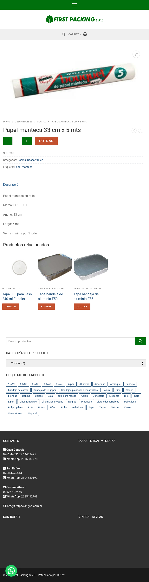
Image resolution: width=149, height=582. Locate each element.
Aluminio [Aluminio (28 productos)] (84, 384)
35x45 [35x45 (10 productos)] (59, 384)
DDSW (61, 575)
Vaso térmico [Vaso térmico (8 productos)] (15, 413)
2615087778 (29, 459)
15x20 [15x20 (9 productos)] (11, 384)
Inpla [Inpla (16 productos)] (136, 395)
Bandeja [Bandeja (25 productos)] (130, 384)
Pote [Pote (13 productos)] (30, 407)
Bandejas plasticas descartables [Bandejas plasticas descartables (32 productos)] (79, 390)
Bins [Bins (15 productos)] (118, 390)
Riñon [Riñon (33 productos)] (53, 407)
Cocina (41, 121)
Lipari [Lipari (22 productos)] (11, 401)
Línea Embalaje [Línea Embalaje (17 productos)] (28, 401)
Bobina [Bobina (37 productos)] (26, 395)
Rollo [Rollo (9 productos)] (64, 407)
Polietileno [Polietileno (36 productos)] (130, 401)
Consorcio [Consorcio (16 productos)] (98, 395)
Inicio (6, 121)
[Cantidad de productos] (17, 141)
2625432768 (29, 496)
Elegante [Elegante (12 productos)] (114, 395)
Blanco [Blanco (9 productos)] (129, 390)
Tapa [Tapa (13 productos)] (91, 407)
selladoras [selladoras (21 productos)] (78, 407)
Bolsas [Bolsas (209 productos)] (39, 395)
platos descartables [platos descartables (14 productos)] (108, 401)
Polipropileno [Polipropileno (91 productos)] (15, 407)
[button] (136, 54)
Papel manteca (23, 166)
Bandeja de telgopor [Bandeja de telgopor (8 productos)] (45, 390)
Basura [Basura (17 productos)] (107, 390)
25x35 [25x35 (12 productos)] (35, 384)
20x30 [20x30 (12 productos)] (23, 384)
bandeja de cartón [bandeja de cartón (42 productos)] (18, 390)
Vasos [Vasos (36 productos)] (127, 407)
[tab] (11, 184)
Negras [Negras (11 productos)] (72, 401)
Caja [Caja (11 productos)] (50, 395)
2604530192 (29, 477)
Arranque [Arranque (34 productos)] (115, 384)
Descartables (23, 121)
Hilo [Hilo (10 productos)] (126, 395)
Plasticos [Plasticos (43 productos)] (86, 401)
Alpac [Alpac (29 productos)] (71, 384)
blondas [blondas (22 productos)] (12, 395)
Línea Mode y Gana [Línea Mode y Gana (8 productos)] (52, 401)
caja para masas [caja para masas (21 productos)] (67, 395)
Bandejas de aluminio (51, 288)
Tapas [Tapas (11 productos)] (102, 407)
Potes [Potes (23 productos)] (41, 407)
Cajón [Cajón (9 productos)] (84, 395)
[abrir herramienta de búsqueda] (63, 34)
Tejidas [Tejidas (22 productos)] (115, 407)
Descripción (11, 184)
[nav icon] (74, 5)
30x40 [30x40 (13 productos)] (47, 384)
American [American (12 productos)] (99, 384)
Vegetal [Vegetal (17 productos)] (32, 413)
